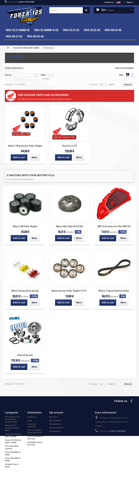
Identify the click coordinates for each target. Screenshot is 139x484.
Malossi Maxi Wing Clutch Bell (69, 226)
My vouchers (54, 431)
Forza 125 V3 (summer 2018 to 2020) (12, 427)
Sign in (130, 2)
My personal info (56, 428)
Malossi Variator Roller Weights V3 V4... (69, 290)
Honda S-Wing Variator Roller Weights (25, 145)
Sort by (8, 75)
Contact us (108, 2)
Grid (127, 75)
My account (56, 412)
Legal (29, 420)
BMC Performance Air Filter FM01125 (114, 226)
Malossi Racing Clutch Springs (25, 290)
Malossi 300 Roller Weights (25, 226)
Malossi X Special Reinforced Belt (114, 290)
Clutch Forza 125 (69, 145)
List (132, 75)
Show (43, 75)
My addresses (55, 424)
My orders (53, 417)
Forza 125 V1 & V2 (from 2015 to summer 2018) (12, 419)
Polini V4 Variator (25, 355)
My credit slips (55, 420)
